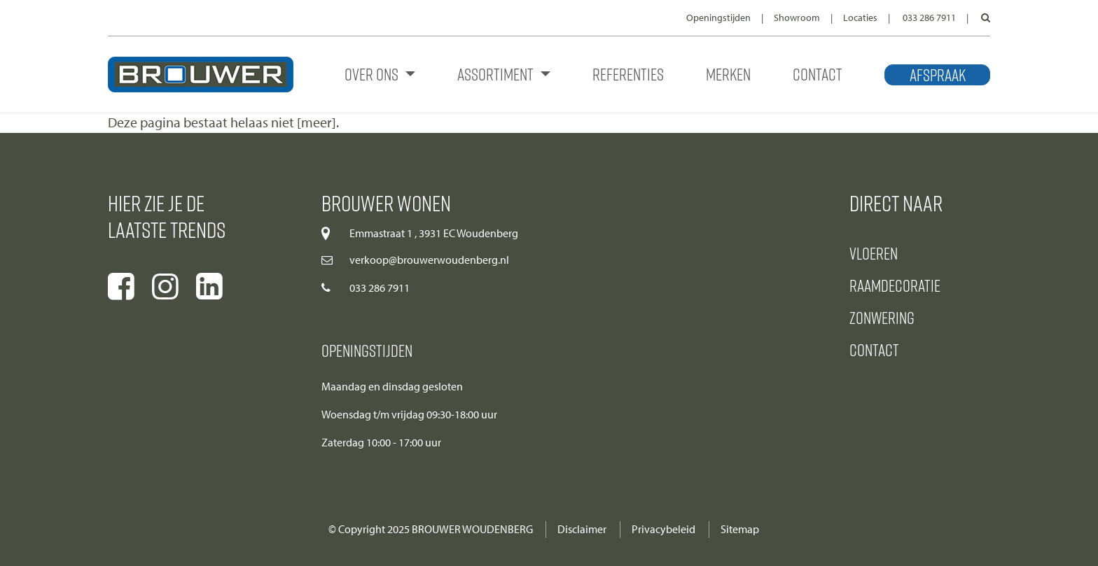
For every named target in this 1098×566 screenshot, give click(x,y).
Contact (817, 74)
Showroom (797, 18)
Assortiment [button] (496, 74)
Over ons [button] (373, 74)
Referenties (628, 74)
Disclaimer (581, 529)
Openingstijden (718, 18)
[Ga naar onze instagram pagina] (165, 287)
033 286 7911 (929, 18)
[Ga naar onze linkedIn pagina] (209, 287)
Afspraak (938, 74)
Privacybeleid (663, 529)
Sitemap (740, 529)
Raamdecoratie (894, 285)
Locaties (860, 18)
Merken (728, 74)
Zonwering (882, 317)
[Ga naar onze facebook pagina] (121, 287)
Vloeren (873, 253)
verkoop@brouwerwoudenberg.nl (429, 260)
